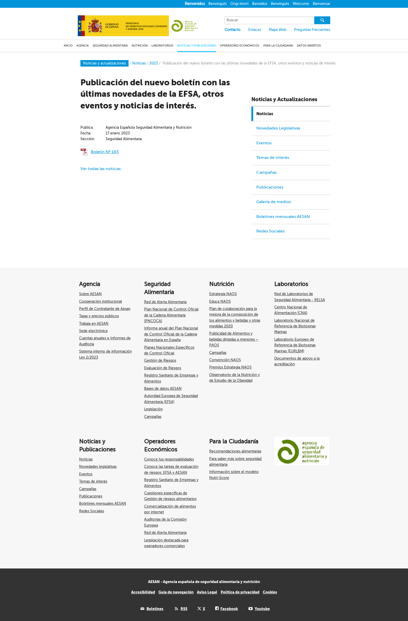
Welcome (301, 4)
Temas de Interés (272, 157)
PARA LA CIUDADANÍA (278, 45)
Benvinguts (217, 4)
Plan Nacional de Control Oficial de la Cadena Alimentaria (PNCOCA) (171, 315)
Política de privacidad (240, 592)
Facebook (229, 609)
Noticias (264, 113)
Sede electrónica (93, 331)
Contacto (232, 30)
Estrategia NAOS (223, 294)
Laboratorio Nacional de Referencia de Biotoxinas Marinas (295, 326)
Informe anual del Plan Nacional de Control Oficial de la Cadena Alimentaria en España (171, 334)
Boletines (154, 609)
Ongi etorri (239, 4)
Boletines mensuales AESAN (283, 216)
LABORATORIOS (162, 45)
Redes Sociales (270, 231)
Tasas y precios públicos (99, 316)
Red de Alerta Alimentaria (165, 302)
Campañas (266, 172)
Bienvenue (321, 4)
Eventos (264, 143)
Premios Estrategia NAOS (230, 367)
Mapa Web (277, 30)
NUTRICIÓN (140, 45)
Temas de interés (93, 481)
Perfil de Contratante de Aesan (104, 309)
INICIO (68, 45)
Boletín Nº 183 (105, 152)
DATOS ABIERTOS (309, 45)
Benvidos (259, 4)
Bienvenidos (195, 4)
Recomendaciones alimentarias (235, 451)
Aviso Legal (207, 592)
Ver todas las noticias (100, 168)
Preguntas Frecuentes (312, 30)
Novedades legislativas (98, 467)
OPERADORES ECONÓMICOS (239, 45)
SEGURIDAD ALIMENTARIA (110, 45)
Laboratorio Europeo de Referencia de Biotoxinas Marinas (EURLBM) (295, 345)
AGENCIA (82, 45)
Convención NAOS (225, 360)
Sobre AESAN (90, 294)
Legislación (153, 409)
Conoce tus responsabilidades (169, 459)
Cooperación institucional (100, 301)
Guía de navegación (176, 592)
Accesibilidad (143, 592)
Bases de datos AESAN (163, 389)
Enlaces (254, 30)
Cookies (270, 592)
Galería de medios (273, 201)
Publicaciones (269, 187)
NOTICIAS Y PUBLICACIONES (196, 45)
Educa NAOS (220, 301)
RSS (184, 609)
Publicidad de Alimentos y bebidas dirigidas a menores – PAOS (233, 339)
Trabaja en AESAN (94, 324)
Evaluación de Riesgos (162, 368)
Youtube (262, 609)
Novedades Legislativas (278, 128)
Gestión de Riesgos (160, 361)
